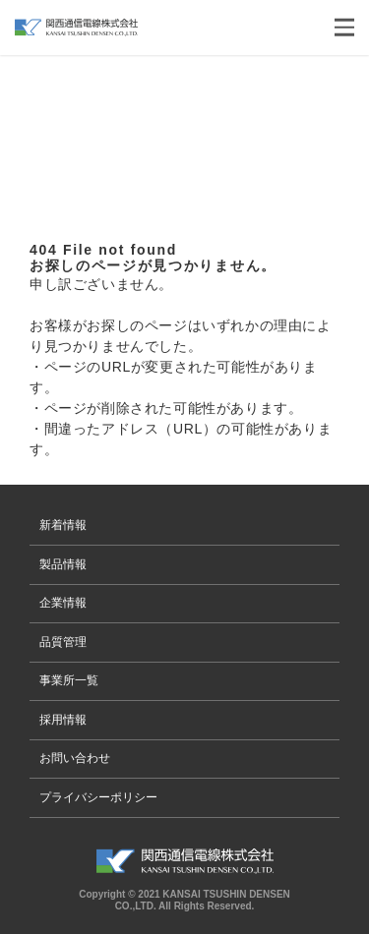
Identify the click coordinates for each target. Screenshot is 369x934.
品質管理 (63, 642)
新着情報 (63, 525)
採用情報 (63, 720)
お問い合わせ (74, 758)
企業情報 (63, 603)
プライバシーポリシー (98, 797)
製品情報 (63, 564)
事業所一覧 (68, 680)
